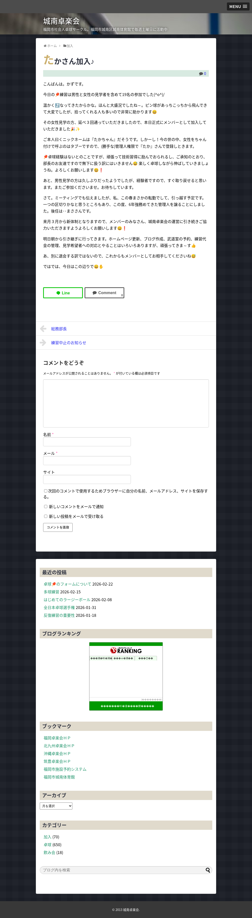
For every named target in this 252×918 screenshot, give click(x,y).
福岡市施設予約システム (65, 769)
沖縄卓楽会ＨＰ (57, 753)
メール (50, 453)
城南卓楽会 (61, 20)
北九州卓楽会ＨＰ (59, 745)
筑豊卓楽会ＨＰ (57, 761)
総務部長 (53, 328)
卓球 (47, 844)
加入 (47, 837)
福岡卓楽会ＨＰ (57, 738)
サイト (49, 472)
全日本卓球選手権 (59, 607)
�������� (151, 699)
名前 (48, 434)
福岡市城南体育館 (59, 777)
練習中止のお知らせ (63, 342)
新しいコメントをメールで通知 (76, 506)
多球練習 (51, 592)
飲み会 (49, 852)
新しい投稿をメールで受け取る (76, 516)
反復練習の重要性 (59, 615)
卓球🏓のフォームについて (67, 584)
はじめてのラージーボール (67, 599)
